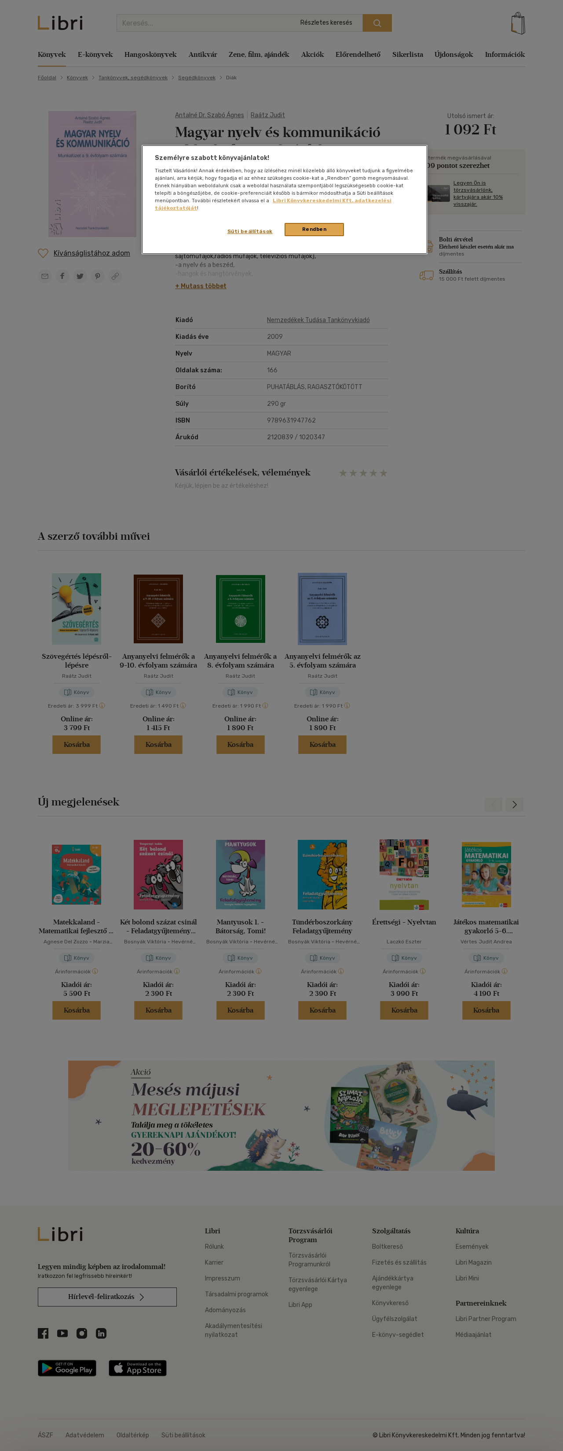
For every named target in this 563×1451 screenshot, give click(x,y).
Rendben (314, 229)
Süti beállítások (250, 231)
